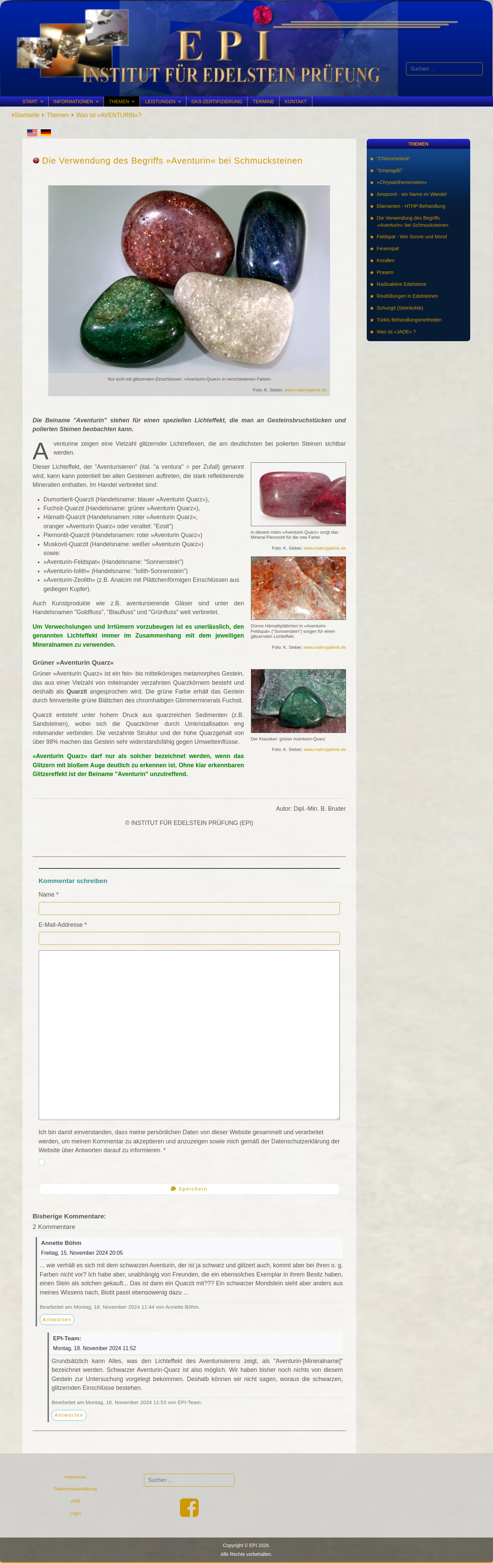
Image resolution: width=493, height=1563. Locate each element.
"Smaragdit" (389, 170)
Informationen (73, 101)
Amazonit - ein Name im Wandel (411, 194)
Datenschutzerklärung (75, 1488)
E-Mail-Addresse (63, 924)
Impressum (75, 1476)
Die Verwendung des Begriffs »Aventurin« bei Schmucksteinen (412, 221)
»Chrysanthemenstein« (402, 182)
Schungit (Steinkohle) (400, 308)
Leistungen (160, 101)
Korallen (386, 260)
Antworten (57, 1319)
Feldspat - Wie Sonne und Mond (412, 236)
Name (49, 894)
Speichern (189, 1189)
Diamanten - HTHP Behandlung (411, 206)
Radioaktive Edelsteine (401, 284)
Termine (263, 101)
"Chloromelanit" (393, 158)
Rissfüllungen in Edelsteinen (407, 296)
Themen (119, 101)
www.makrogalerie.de (306, 389)
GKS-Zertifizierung (216, 101)
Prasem (385, 272)
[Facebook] (189, 1513)
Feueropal (388, 248)
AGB (75, 1501)
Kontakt (296, 101)
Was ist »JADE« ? (396, 331)
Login (75, 1513)
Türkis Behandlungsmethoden (409, 320)
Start (30, 101)
